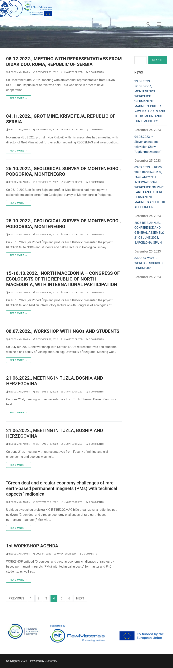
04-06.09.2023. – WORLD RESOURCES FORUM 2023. (148, 263)
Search (157, 60)
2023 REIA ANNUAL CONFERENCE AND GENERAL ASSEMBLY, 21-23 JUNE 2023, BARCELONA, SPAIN (149, 233)
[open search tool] (148, 24)
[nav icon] (159, 24)
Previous (16, 598)
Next (80, 598)
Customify (51, 660)
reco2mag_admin (18, 72)
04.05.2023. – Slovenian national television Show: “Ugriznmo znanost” (147, 144)
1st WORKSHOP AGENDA (32, 546)
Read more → (18, 98)
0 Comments (95, 72)
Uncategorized (72, 72)
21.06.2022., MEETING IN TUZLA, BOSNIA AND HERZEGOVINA (54, 380)
